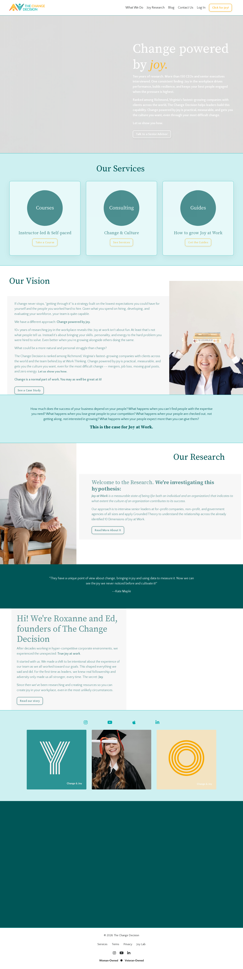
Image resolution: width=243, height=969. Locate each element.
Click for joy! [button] (220, 7)
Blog (171, 7)
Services (102, 944)
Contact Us (185, 7)
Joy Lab (141, 944)
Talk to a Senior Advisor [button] (152, 134)
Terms (115, 944)
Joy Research (156, 7)
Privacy (127, 944)
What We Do (134, 7)
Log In (201, 7)
